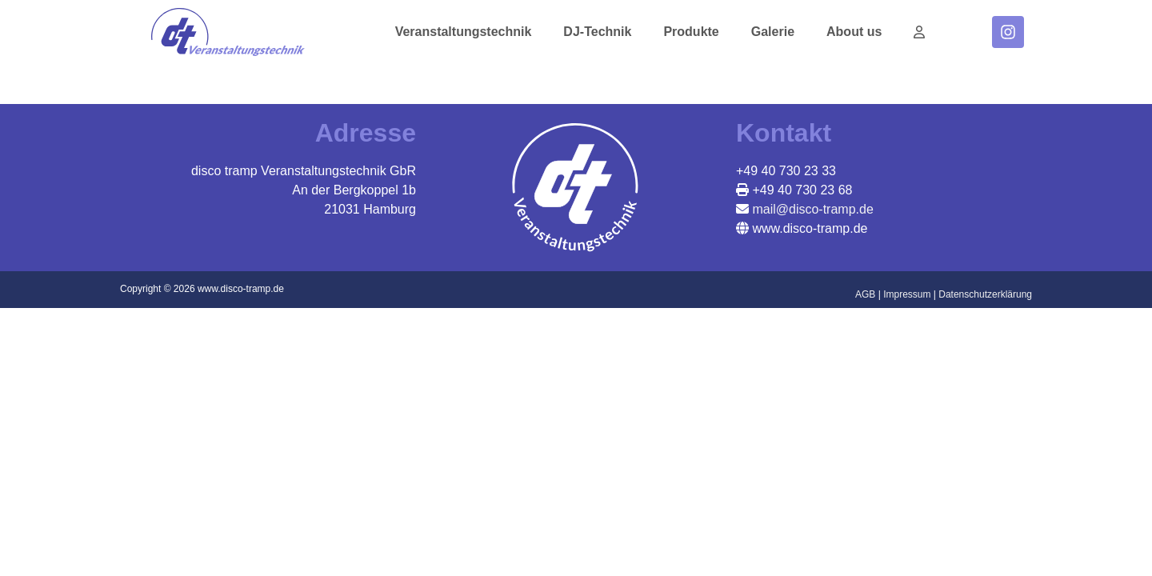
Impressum (906, 294)
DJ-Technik (597, 31)
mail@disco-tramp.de (811, 209)
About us (854, 31)
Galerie (772, 31)
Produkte (690, 31)
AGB (865, 294)
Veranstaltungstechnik (463, 31)
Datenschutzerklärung (985, 294)
